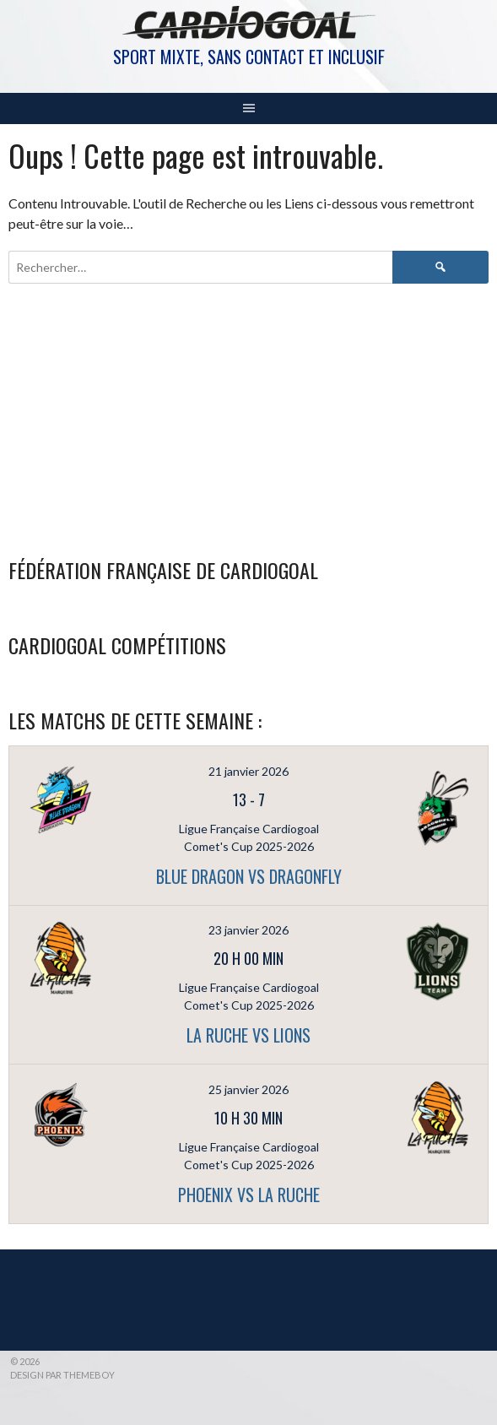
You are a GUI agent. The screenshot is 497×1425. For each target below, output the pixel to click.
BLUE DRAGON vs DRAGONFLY (249, 876)
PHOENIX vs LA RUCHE (249, 1194)
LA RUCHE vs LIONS (248, 1035)
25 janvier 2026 (248, 1089)
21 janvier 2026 (248, 771)
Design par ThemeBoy (62, 1374)
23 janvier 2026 (248, 930)
